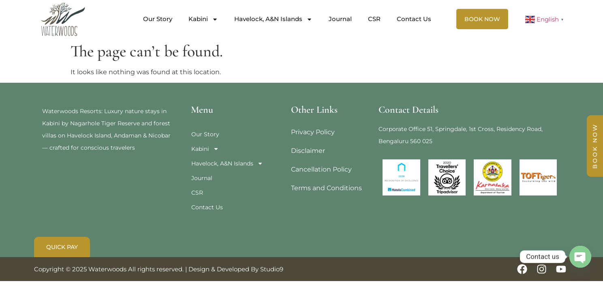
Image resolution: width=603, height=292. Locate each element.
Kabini (203, 19)
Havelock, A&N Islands (273, 19)
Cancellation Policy (321, 169)
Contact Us (414, 19)
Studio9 (271, 269)
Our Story (157, 19)
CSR (374, 19)
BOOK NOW (595, 146)
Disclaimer (308, 151)
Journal (340, 19)
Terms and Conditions (326, 188)
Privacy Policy (313, 132)
